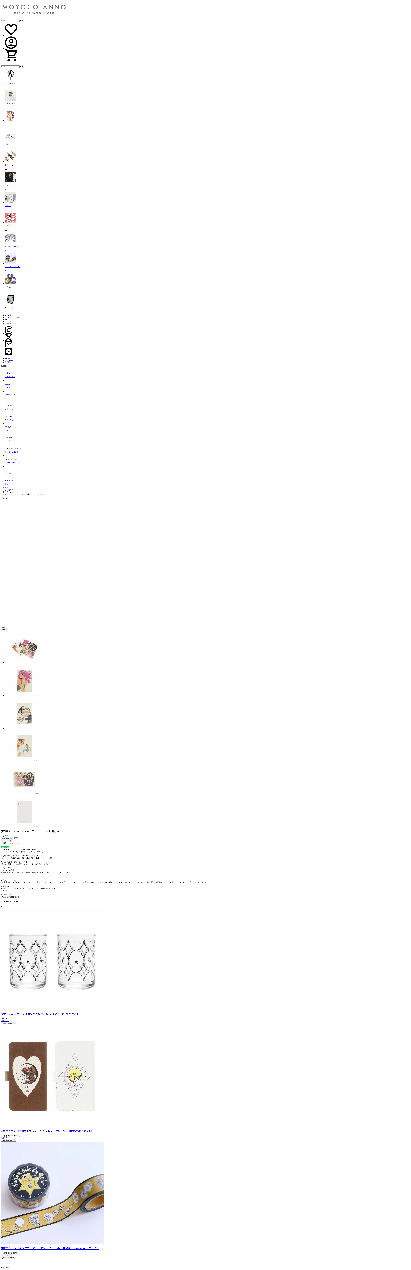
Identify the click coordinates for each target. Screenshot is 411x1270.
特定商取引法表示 (11, 323)
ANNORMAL (9, 360)
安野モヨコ (9, 490)
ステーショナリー (11, 492)
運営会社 (8, 321)
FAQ (6, 319)
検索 (21, 21)
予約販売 (8, 362)
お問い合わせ (10, 315)
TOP (6, 488)
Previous (4, 498)
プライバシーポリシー (13, 317)
